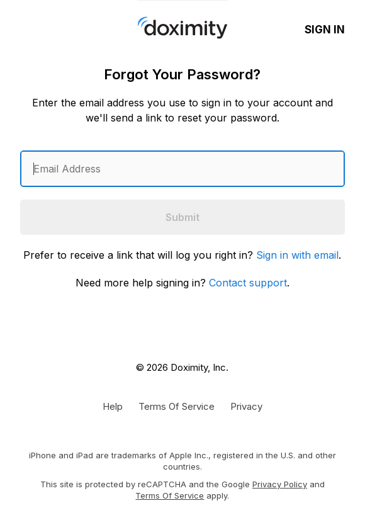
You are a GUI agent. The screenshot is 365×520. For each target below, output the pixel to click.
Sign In (325, 29)
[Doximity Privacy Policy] (246, 406)
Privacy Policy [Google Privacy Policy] (279, 484)
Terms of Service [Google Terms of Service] (169, 495)
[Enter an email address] (182, 168)
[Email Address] (182, 168)
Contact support (248, 282)
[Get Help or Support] (113, 406)
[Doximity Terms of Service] (176, 406)
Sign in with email (297, 255)
